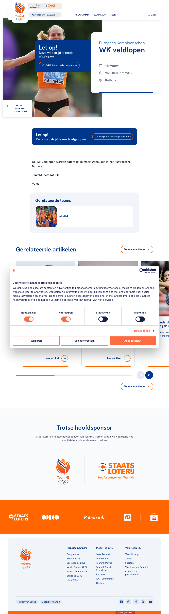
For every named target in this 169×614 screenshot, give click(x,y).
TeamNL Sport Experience (103, 569)
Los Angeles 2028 (76, 562)
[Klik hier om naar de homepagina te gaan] (20, 11)
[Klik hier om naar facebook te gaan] (121, 601)
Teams (128, 558)
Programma (82, 14)
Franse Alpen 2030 (77, 571)
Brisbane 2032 (74, 575)
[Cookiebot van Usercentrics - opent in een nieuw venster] (141, 270)
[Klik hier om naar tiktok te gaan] (136, 601)
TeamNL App (99, 14)
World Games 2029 (77, 567)
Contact (100, 582)
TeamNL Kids (103, 558)
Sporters (130, 562)
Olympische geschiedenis (132, 573)
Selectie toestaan (84, 340)
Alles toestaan (132, 340)
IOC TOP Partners (105, 578)
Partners (100, 574)
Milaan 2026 (73, 558)
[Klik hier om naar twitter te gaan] (143, 601)
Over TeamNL (103, 554)
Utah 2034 (72, 580)
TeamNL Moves (104, 562)
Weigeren (36, 340)
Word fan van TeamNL (137, 567)
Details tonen (142, 330)
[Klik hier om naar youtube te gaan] (150, 601)
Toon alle (137, 249)
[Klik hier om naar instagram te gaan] (128, 601)
